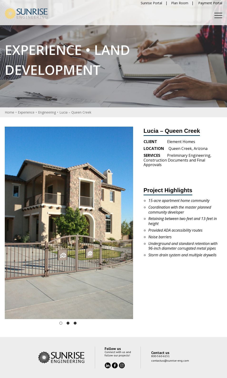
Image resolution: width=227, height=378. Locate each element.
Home (9, 112)
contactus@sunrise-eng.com (170, 360)
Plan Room (179, 3)
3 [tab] (75, 323)
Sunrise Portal (151, 3)
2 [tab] (68, 323)
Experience (26, 112)
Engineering (47, 112)
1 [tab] (60, 323)
